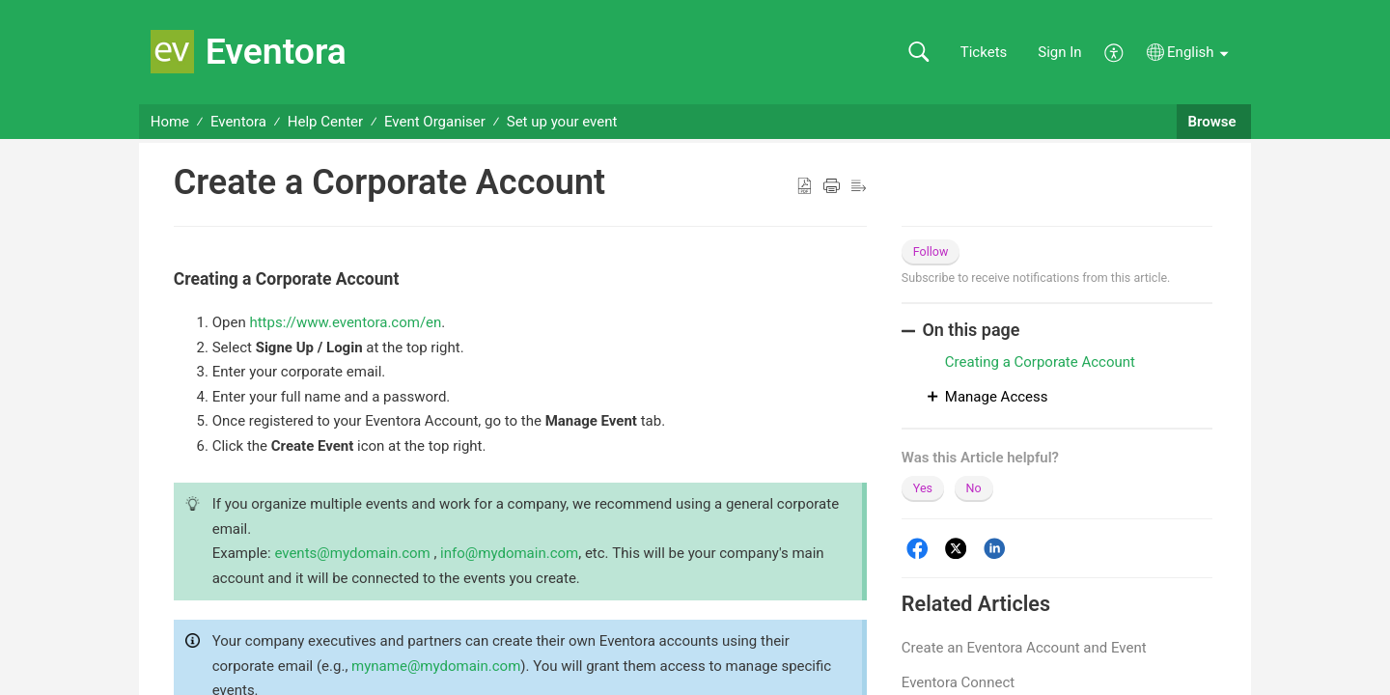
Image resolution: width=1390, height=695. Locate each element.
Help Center (325, 121)
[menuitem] (1114, 51)
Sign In (1059, 52)
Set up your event (562, 121)
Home (170, 121)
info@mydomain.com (509, 553)
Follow (931, 251)
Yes (922, 488)
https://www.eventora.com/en (345, 322)
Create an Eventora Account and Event (1024, 647)
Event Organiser (435, 121)
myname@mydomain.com (435, 666)
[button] (918, 52)
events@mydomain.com (352, 553)
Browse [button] (1214, 121)
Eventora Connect (958, 682)
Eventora (238, 121)
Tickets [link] (984, 52)
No (974, 488)
